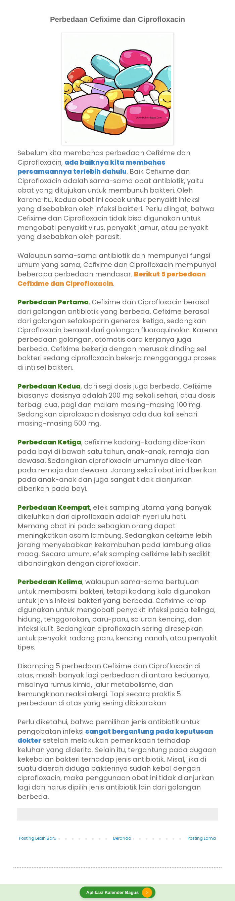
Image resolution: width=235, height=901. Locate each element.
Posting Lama (202, 838)
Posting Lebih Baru (37, 838)
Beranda (122, 838)
